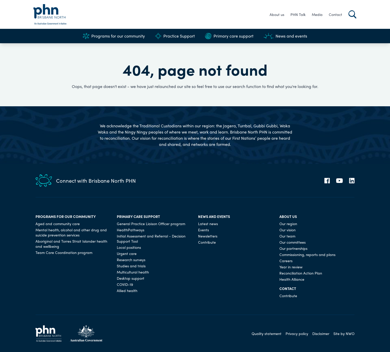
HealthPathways (130, 229)
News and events (285, 36)
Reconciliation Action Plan (300, 273)
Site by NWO (343, 333)
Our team (287, 236)
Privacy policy (297, 333)
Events (203, 229)
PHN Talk (298, 14)
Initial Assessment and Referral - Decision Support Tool (151, 238)
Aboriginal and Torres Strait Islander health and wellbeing (71, 244)
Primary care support (229, 36)
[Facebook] (327, 180)
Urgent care (127, 253)
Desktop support (130, 278)
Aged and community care (58, 223)
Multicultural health (133, 272)
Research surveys (131, 259)
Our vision (287, 229)
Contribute (207, 242)
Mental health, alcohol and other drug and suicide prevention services (71, 232)
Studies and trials (131, 265)
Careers (285, 260)
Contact (335, 14)
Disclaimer (320, 333)
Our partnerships (293, 248)
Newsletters (207, 236)
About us (277, 14)
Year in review (291, 266)
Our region (288, 223)
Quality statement (266, 333)
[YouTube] (339, 180)
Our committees (292, 242)
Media (317, 14)
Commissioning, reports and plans (307, 254)
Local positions (129, 247)
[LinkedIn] (351, 180)
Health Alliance (291, 279)
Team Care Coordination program (64, 252)
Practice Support (175, 36)
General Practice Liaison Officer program (151, 223)
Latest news (208, 223)
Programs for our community (114, 36)
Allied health (127, 290)
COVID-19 (125, 284)
